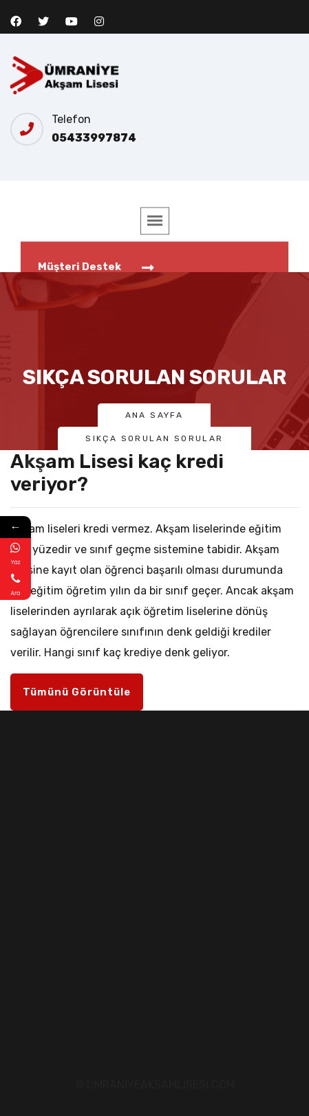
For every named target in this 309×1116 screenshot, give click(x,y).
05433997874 (94, 137)
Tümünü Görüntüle (77, 692)
